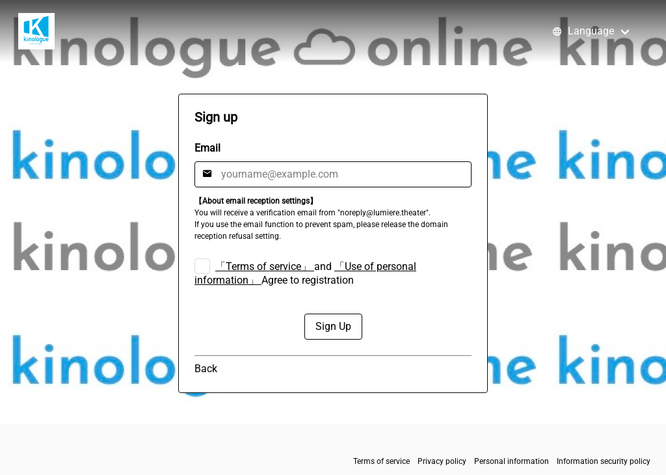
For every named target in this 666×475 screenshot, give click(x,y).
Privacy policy (442, 461)
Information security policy (603, 461)
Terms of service (381, 461)
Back (205, 368)
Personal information (511, 461)
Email (207, 148)
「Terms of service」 (263, 266)
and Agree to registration (305, 273)
